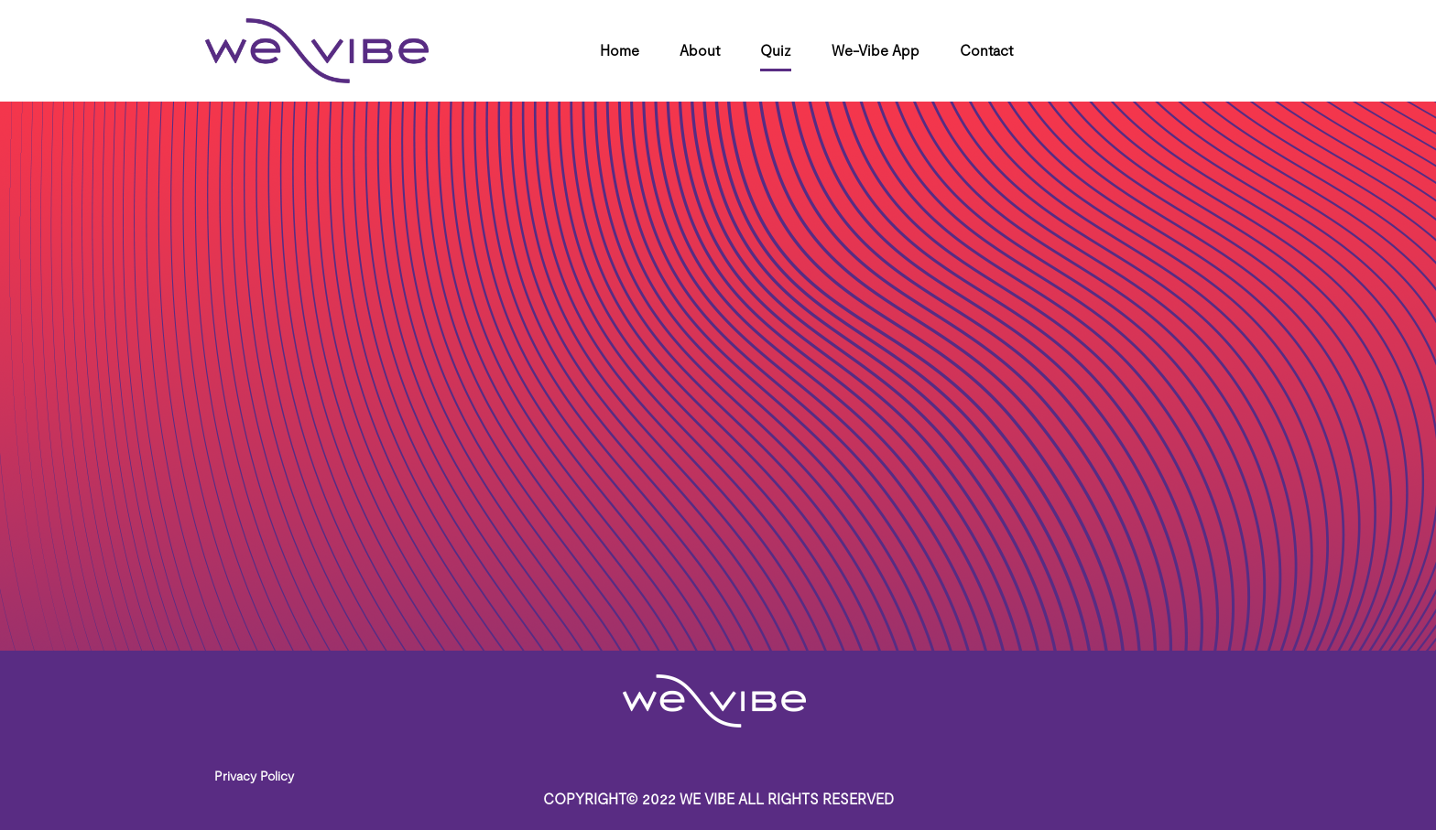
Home (619, 50)
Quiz (775, 50)
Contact (986, 50)
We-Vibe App (875, 50)
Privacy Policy (254, 775)
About (700, 50)
